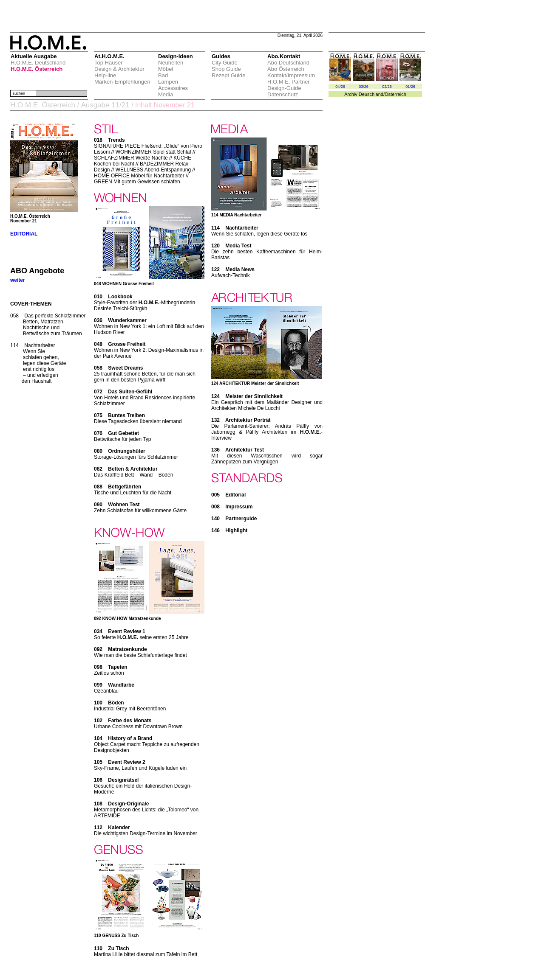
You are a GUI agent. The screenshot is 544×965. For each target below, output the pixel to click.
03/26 (363, 86)
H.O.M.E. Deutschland (38, 62)
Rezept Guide (229, 75)
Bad (163, 75)
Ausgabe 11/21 (105, 105)
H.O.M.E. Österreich (36, 69)
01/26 (410, 86)
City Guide (225, 62)
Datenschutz (282, 94)
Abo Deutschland (288, 62)
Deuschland (371, 94)
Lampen (168, 82)
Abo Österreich (285, 69)
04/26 (340, 86)
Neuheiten (170, 62)
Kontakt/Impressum (291, 75)
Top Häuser (108, 62)
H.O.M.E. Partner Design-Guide (288, 85)
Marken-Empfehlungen (122, 82)
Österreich (395, 94)
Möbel (165, 69)
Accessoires (173, 88)
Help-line (105, 75)
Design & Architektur (119, 69)
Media (165, 94)
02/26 (387, 86)
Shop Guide (226, 69)
